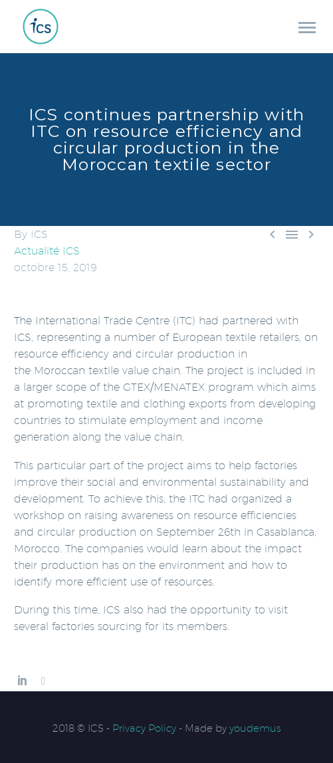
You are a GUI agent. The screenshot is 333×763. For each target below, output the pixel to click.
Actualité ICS (47, 251)
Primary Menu (307, 27)
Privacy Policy (144, 728)
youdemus (255, 728)
